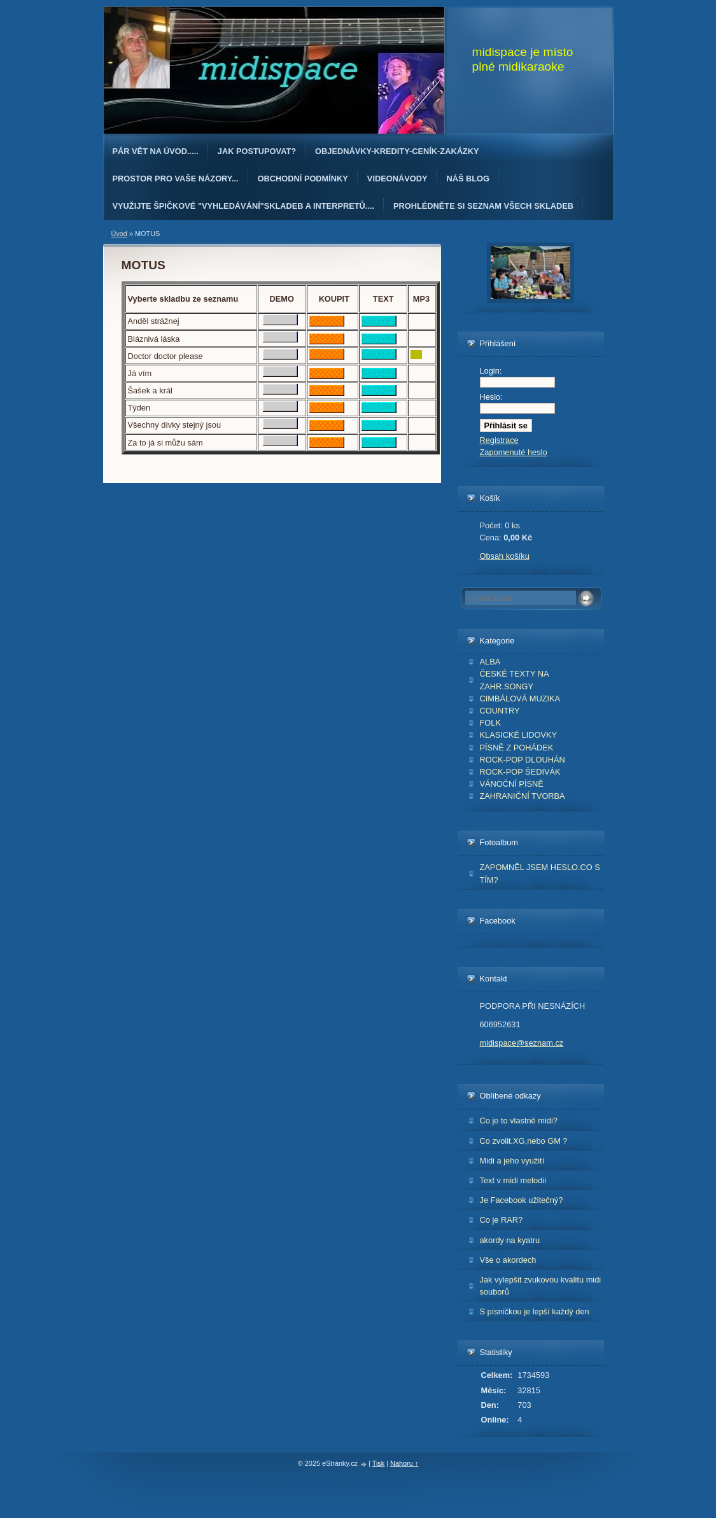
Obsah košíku (505, 556)
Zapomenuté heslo (513, 452)
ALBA (490, 661)
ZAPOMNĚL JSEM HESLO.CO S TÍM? (540, 873)
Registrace (499, 440)
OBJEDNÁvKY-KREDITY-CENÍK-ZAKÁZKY (397, 151)
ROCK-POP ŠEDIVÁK (520, 772)
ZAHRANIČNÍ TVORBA (522, 796)
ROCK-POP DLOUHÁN (522, 759)
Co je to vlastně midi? (519, 1120)
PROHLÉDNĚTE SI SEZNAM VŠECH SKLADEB (483, 206)
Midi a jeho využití (512, 1160)
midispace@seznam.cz (522, 1043)
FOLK (490, 722)
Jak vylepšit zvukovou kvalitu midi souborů (540, 1286)
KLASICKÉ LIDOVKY (519, 735)
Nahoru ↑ (404, 1463)
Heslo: (491, 397)
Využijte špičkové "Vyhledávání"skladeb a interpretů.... (244, 206)
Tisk (378, 1463)
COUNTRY (500, 710)
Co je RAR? (501, 1220)
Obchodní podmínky (303, 178)
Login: (491, 371)
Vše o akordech (508, 1260)
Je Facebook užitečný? (521, 1200)
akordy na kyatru (510, 1240)
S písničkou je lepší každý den (534, 1311)
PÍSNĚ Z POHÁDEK (517, 747)
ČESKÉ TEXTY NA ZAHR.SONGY (514, 680)
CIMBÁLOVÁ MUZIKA (520, 698)
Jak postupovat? (257, 151)
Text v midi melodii (513, 1180)
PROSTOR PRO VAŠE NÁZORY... (176, 178)
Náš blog (467, 178)
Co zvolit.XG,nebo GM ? (524, 1141)
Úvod (119, 233)
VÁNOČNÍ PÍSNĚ (512, 784)
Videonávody (397, 178)
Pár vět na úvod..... (156, 151)
